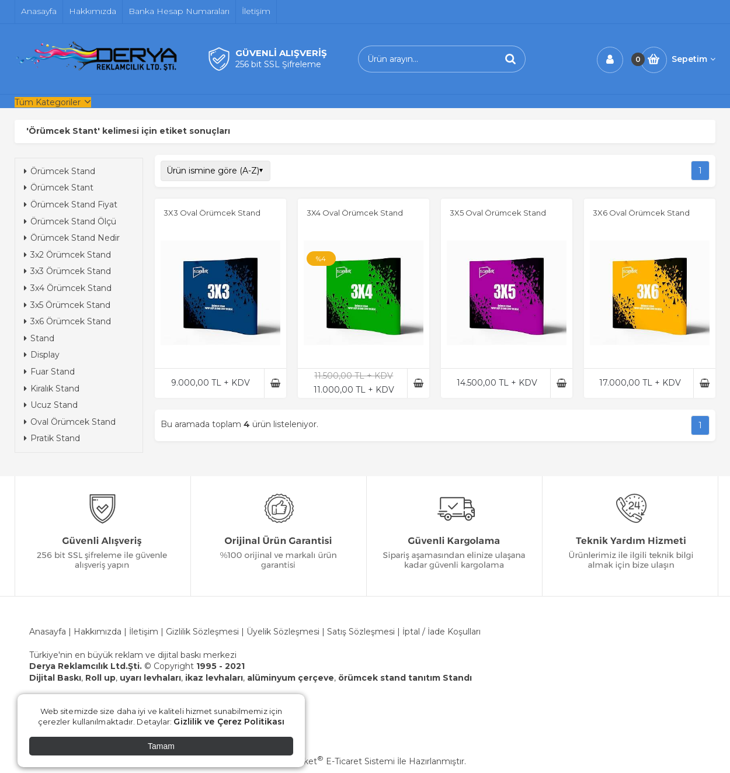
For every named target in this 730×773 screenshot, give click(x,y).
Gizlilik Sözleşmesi (202, 631)
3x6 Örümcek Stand (67, 321)
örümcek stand (372, 678)
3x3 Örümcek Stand (67, 271)
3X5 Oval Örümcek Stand (498, 212)
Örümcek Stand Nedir (72, 238)
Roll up (100, 678)
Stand (39, 338)
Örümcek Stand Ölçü (70, 221)
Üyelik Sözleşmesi (282, 631)
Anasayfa (47, 631)
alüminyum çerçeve (290, 678)
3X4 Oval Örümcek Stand (355, 212)
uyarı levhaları (150, 678)
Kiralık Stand (51, 388)
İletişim (143, 631)
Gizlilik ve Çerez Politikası (228, 721)
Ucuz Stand (51, 405)
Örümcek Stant (58, 187)
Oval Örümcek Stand (70, 422)
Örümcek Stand (59, 171)
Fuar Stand (49, 371)
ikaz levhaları (214, 678)
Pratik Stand (52, 438)
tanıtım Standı (440, 678)
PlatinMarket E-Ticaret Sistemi (330, 761)
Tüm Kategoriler (48, 102)
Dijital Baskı (55, 678)
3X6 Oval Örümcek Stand (641, 212)
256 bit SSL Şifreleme (278, 64)
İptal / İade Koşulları (441, 631)
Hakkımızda (99, 631)
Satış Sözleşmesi (361, 631)
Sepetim (693, 59)
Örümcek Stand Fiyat (70, 204)
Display (42, 354)
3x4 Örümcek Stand (68, 288)
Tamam (161, 746)
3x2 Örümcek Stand (67, 254)
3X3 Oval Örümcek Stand (212, 212)
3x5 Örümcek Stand (67, 305)
